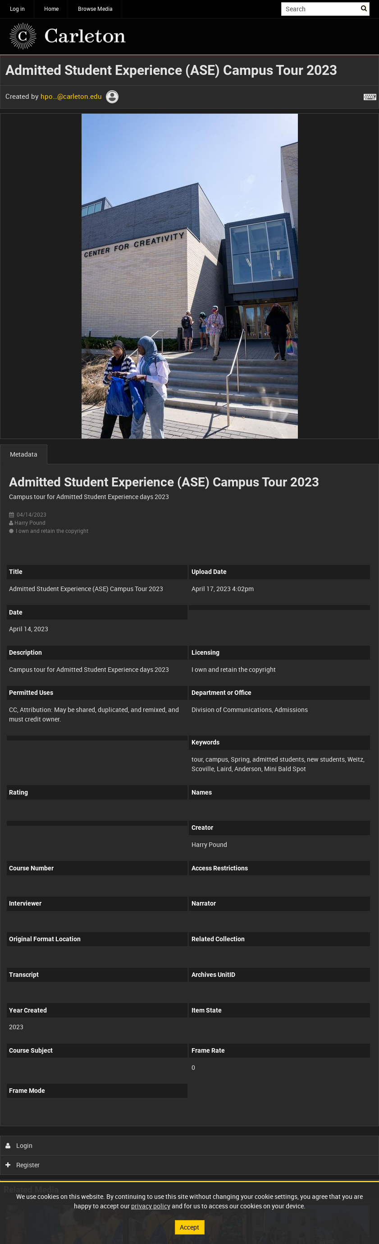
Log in (17, 8)
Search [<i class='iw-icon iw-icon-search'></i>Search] (364, 8)
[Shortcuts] (370, 95)
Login (19, 1145)
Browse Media (95, 8)
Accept (189, 1227)
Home (51, 8)
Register (22, 1165)
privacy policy (150, 1206)
